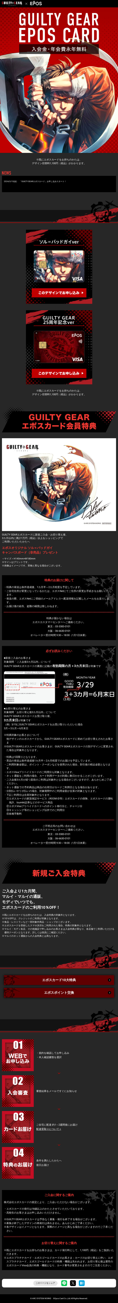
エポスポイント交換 (59, 992)
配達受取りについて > (48, 1129)
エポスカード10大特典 (59, 980)
